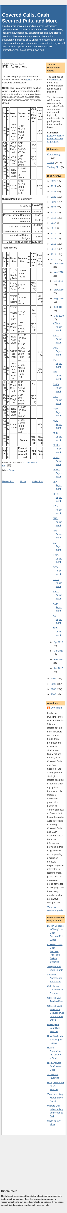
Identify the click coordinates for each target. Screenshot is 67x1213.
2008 (54, 684)
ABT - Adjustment (57, 619)
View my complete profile (55, 908)
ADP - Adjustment (57, 607)
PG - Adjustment (57, 400)
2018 (54, 217)
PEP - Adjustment (57, 412)
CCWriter (56, 708)
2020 (54, 207)
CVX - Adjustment (57, 583)
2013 (54, 243)
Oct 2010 (58, 281)
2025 (54, 181)
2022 (54, 196)
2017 (54, 223)
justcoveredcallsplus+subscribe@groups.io (55, 138)
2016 (54, 228)
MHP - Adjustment (57, 449)
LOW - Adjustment (57, 473)
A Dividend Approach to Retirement (54, 978)
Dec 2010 (59, 263)
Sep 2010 (59, 289)
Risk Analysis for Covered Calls (54, 1066)
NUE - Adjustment (57, 424)
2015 (54, 233)
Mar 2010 (58, 650)
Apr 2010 (58, 642)
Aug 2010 (59, 298)
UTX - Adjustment (57, 351)
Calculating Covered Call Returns (55, 990)
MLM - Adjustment (57, 436)
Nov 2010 (59, 272)
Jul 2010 (58, 307)
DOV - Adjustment (57, 570)
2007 (54, 689)
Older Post (37, 481)
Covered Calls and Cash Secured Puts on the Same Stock (55, 1013)
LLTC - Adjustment (57, 497)
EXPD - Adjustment (57, 558)
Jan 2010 (58, 668)
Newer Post (8, 481)
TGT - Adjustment (57, 363)
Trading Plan (53, 167)
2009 (54, 678)
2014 (54, 238)
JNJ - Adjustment (57, 522)
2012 (54, 249)
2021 (54, 202)
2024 (54, 186)
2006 (54, 694)
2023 (54, 191)
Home (23, 481)
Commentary (53, 154)
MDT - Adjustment (57, 461)
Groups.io (56, 79)
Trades (12, 470)
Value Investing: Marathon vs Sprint (55, 1097)
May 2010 (59, 315)
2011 (54, 254)
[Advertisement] (28, 1162)
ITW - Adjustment (57, 534)
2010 (54, 259)
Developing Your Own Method (53, 1028)
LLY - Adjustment (57, 485)
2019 (54, 212)
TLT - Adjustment (57, 632)
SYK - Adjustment (14, 66)
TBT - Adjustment (57, 375)
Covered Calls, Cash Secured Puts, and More (30, 18)
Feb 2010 (58, 659)
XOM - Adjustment (57, 327)
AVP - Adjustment (57, 595)
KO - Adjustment (57, 509)
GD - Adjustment (57, 546)
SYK (28, 79)
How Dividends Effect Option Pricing (55, 1039)
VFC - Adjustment (57, 339)
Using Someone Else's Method (55, 1086)
